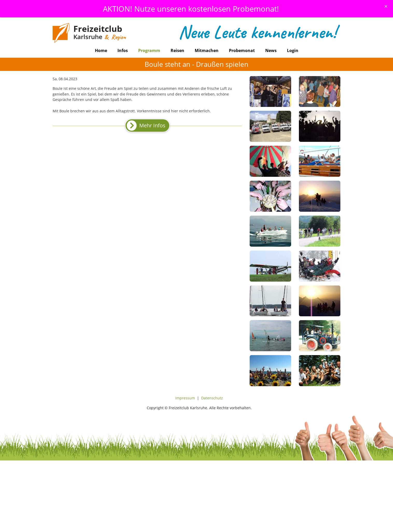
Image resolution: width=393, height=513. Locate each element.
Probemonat (242, 50)
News (271, 50)
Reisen (177, 50)
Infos (122, 50)
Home (101, 50)
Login (292, 50)
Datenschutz (212, 397)
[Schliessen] (386, 6)
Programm (149, 50)
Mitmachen (207, 50)
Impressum (185, 397)
